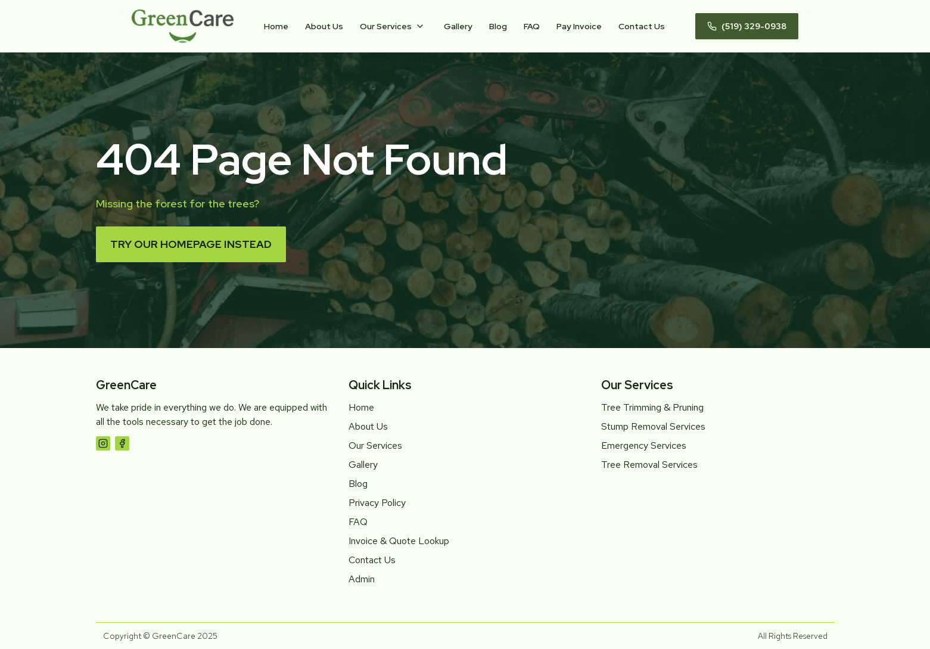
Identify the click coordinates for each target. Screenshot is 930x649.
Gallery (458, 26)
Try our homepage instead (191, 244)
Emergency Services (643, 445)
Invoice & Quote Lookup (399, 541)
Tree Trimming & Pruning (652, 407)
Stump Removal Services (653, 426)
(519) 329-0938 (746, 26)
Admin (362, 579)
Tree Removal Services (649, 464)
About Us (324, 26)
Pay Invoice (579, 26)
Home (276, 26)
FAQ (532, 26)
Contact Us (641, 26)
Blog (498, 26)
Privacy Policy (377, 502)
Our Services (386, 26)
